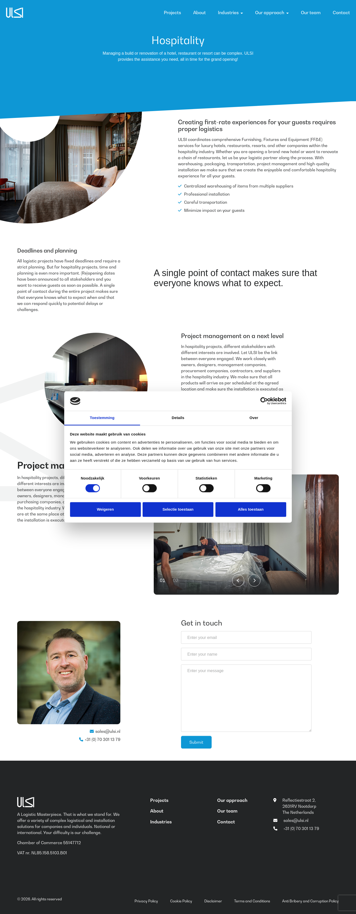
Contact (341, 12)
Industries (228, 12)
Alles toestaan (251, 509)
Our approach (269, 12)
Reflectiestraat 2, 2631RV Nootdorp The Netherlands (299, 806)
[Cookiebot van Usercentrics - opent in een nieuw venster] (264, 401)
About (199, 12)
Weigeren (105, 509)
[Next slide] (254, 580)
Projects (172, 12)
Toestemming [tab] (102, 418)
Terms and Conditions (252, 901)
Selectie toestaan (178, 509)
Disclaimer (213, 901)
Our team (311, 12)
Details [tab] (178, 418)
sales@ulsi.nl (107, 731)
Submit (196, 742)
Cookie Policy (181, 901)
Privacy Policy (146, 901)
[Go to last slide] (238, 580)
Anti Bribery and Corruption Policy (310, 901)
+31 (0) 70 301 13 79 (102, 739)
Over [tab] (254, 418)
